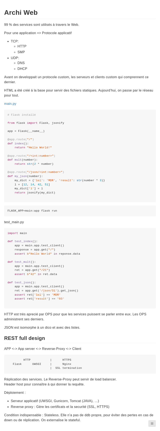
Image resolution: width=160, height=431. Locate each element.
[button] (152, 423)
